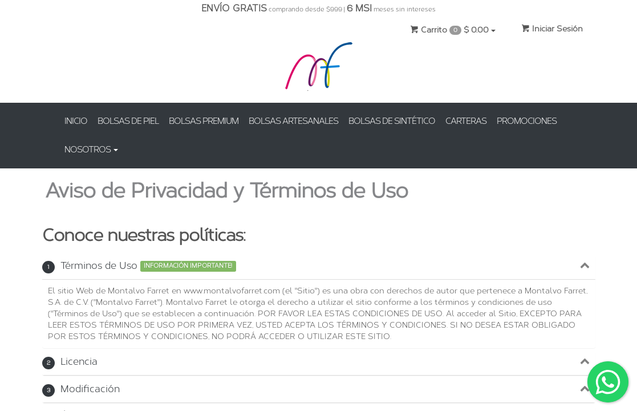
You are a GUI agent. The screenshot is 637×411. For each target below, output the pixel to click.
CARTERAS (465, 121)
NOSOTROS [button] (91, 149)
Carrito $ (453, 30)
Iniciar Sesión (552, 29)
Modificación (81, 388)
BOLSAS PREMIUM (203, 121)
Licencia (70, 361)
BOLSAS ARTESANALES (293, 121)
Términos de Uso (89, 265)
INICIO (75, 121)
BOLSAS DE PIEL (128, 121)
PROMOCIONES (527, 121)
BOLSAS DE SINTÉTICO (391, 121)
